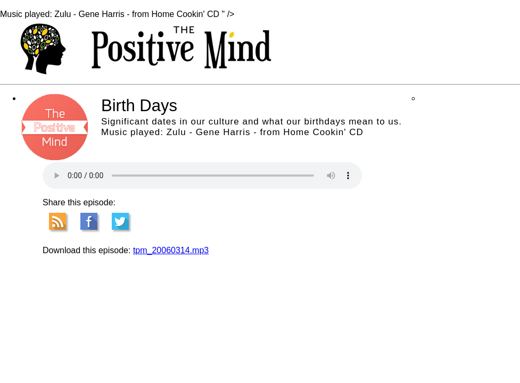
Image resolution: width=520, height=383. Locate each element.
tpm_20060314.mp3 (171, 250)
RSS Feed (57, 221)
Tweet (120, 221)
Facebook (88, 221)
